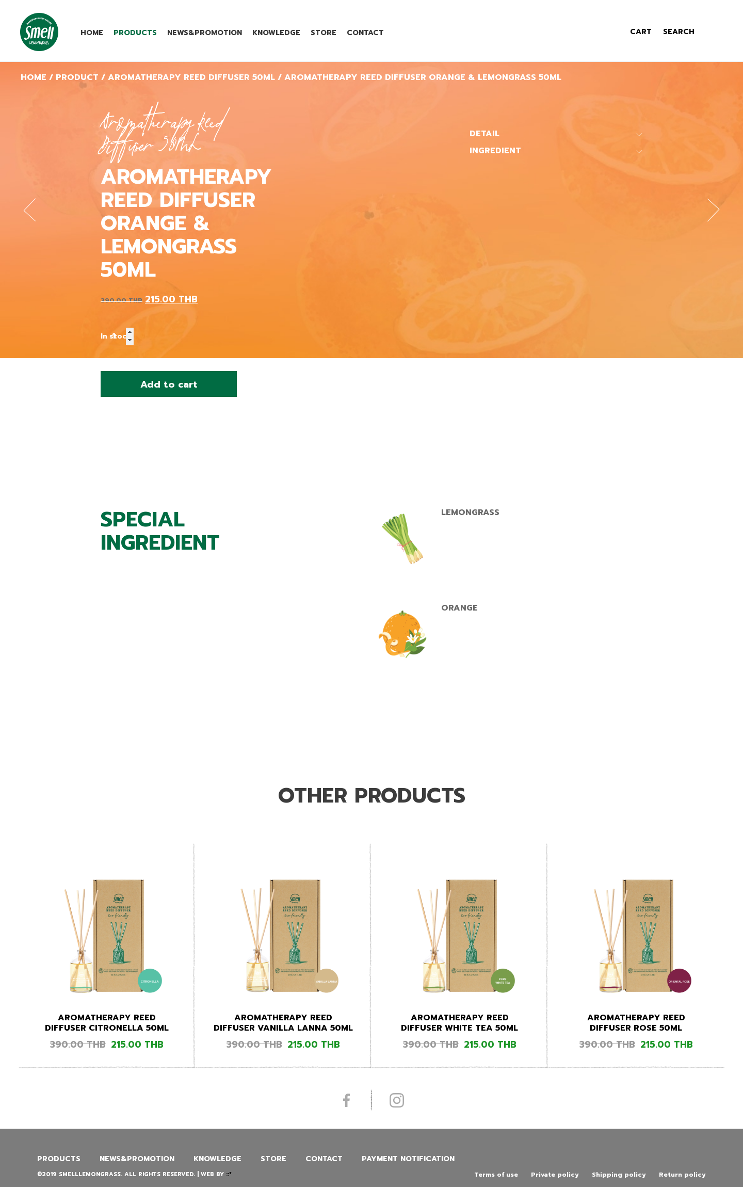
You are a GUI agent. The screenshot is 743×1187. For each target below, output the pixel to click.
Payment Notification (408, 1158)
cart (641, 31)
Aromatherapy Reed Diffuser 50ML (191, 77)
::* (229, 1174)
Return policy (682, 1174)
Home (91, 32)
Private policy (555, 1174)
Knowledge (276, 32)
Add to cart (169, 384)
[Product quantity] (120, 336)
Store (323, 32)
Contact (365, 32)
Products (135, 32)
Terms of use (496, 1174)
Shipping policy (619, 1174)
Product (77, 77)
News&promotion (204, 32)
